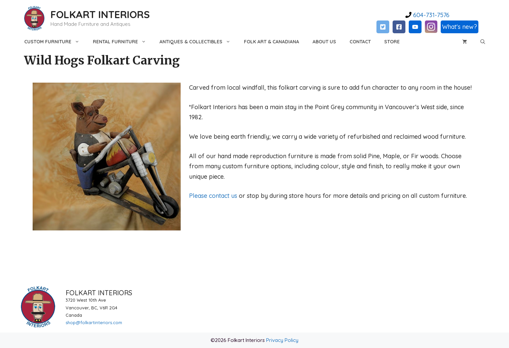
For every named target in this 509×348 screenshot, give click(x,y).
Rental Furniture (123, 41)
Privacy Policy (282, 340)
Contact (360, 42)
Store (392, 42)
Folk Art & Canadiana (271, 42)
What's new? (459, 27)
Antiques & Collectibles (198, 41)
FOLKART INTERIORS (100, 14)
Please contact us (213, 196)
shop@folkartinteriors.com (94, 322)
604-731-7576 (430, 15)
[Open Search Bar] (483, 41)
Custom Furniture (55, 41)
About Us (324, 42)
